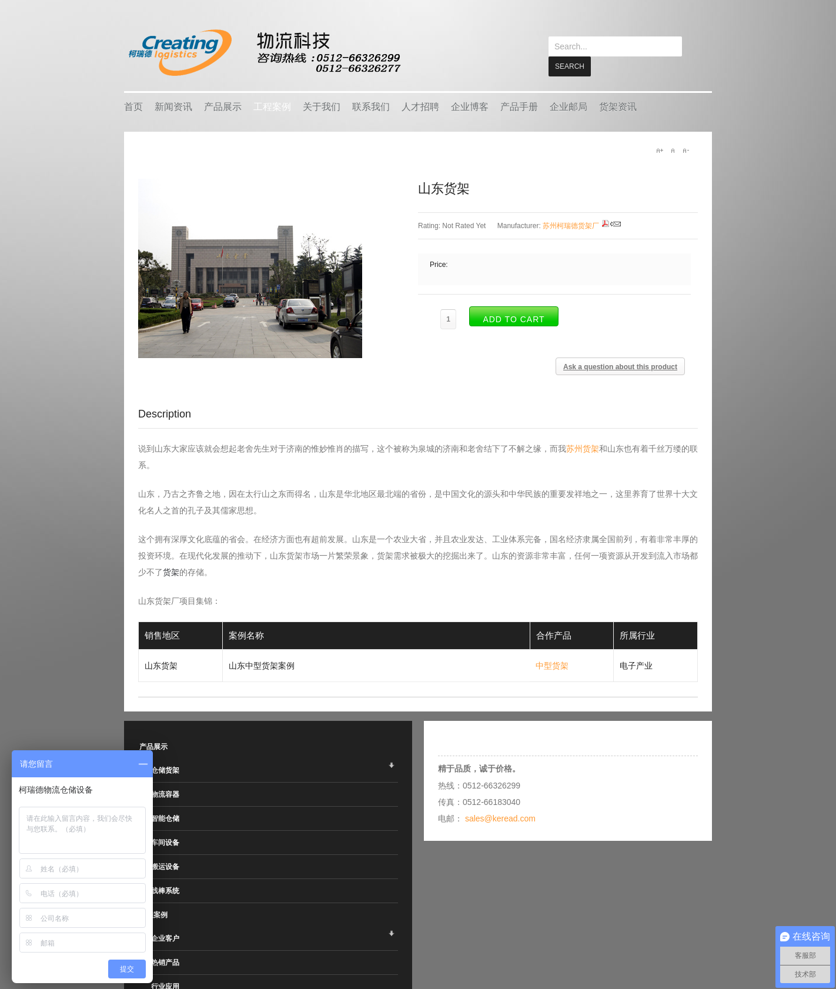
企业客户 (165, 938)
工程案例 (272, 106)
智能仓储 (165, 818)
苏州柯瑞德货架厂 (571, 225)
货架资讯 (618, 106)
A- (685, 150)
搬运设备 (165, 866)
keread (263, 52)
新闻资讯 (173, 106)
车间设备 (165, 842)
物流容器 (165, 794)
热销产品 (165, 962)
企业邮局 (568, 106)
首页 (133, 106)
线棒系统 (165, 890)
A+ (659, 150)
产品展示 (223, 106)
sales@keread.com (500, 818)
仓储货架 (165, 770)
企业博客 (470, 106)
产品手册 (519, 106)
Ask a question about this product (620, 366)
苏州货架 (582, 448)
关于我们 (321, 106)
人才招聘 (420, 106)
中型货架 (552, 665)
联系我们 (371, 106)
